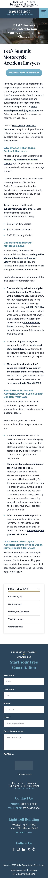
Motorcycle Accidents (18, 611)
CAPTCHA (9, 754)
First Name (10, 675)
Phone (7, 703)
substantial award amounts (18, 209)
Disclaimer (33, 870)
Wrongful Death (15, 626)
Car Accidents (14, 604)
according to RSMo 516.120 (27, 383)
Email (7, 717)
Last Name (10, 689)
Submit (24, 765)
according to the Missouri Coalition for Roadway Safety (24, 258)
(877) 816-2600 (31, 808)
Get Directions (24, 832)
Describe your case (14, 731)
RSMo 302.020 (36, 307)
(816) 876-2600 (19, 11)
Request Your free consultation (24, 72)
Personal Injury (15, 596)
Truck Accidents (15, 619)
